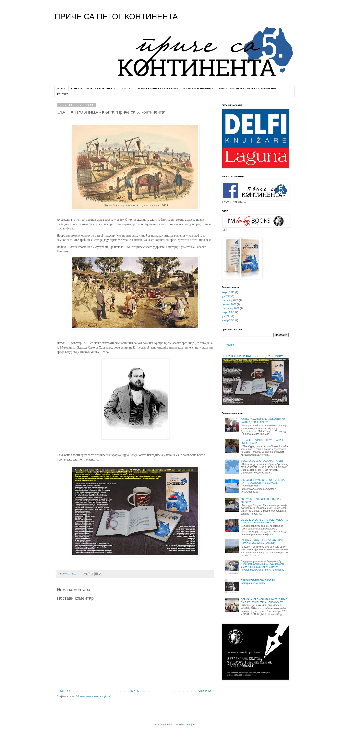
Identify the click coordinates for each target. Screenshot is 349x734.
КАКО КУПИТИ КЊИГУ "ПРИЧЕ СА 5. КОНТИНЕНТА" (248, 88)
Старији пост (205, 690)
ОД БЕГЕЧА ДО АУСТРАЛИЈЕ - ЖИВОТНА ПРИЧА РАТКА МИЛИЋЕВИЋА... (264, 521)
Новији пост (64, 690)
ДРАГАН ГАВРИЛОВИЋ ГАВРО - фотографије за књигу (258, 581)
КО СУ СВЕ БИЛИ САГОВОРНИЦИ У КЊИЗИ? (252, 356)
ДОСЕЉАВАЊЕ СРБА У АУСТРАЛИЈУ (262, 461)
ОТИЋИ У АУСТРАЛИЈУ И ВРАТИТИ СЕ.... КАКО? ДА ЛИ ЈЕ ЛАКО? (264, 421)
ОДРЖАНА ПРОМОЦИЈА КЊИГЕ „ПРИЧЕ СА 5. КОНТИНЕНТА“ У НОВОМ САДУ (264, 601)
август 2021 (228, 312)
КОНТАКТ (62, 94)
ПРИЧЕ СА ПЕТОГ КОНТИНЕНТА (116, 16)
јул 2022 (226, 296)
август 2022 (228, 292)
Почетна (61, 88)
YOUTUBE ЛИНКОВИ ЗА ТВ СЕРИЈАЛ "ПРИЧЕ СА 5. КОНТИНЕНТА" (176, 88)
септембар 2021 (230, 308)
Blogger (191, 724)
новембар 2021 (230, 300)
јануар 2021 (228, 320)
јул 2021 (226, 316)
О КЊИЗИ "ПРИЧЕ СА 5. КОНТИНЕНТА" (93, 88)
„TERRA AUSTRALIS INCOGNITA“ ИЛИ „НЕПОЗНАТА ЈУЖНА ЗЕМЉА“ (262, 542)
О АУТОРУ (127, 88)
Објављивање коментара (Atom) (93, 696)
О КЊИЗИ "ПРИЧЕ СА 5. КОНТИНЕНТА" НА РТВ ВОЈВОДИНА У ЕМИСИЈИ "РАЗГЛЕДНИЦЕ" (263, 483)
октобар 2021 (229, 304)
